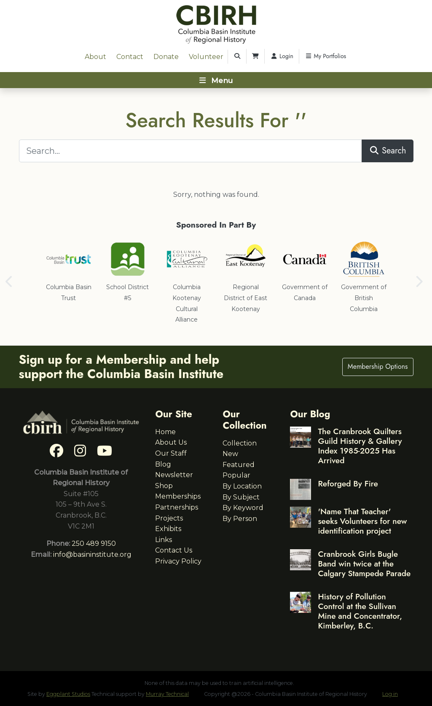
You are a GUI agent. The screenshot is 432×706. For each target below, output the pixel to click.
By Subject (241, 497)
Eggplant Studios (68, 694)
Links (163, 540)
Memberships (178, 496)
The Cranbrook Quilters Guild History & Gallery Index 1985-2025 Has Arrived (360, 445)
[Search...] (190, 151)
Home (165, 432)
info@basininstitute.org (92, 554)
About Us (171, 442)
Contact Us (173, 550)
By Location (242, 486)
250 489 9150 (94, 544)
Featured (239, 465)
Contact (129, 57)
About (95, 57)
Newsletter (174, 475)
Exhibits (168, 529)
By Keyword (243, 508)
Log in (390, 694)
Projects (169, 518)
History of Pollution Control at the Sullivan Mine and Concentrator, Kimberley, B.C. (360, 611)
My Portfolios (325, 56)
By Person (240, 519)
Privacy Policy (178, 561)
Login (281, 56)
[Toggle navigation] (216, 80)
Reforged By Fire (348, 483)
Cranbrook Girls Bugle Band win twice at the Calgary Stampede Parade (364, 563)
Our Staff (171, 453)
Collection (240, 443)
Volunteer (206, 57)
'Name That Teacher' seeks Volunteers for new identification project (362, 521)
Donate (166, 57)
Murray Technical (167, 694)
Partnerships (176, 507)
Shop (164, 486)
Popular (236, 475)
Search (387, 151)
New (230, 454)
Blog (163, 464)
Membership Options (378, 366)
